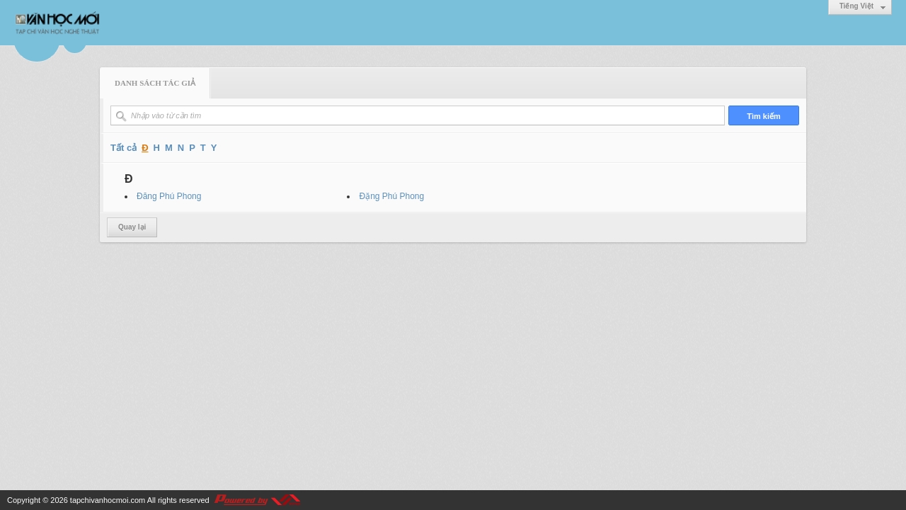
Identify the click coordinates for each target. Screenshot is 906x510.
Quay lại (132, 227)
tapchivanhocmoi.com (107, 500)
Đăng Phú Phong (169, 196)
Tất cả (123, 147)
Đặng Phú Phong (391, 196)
